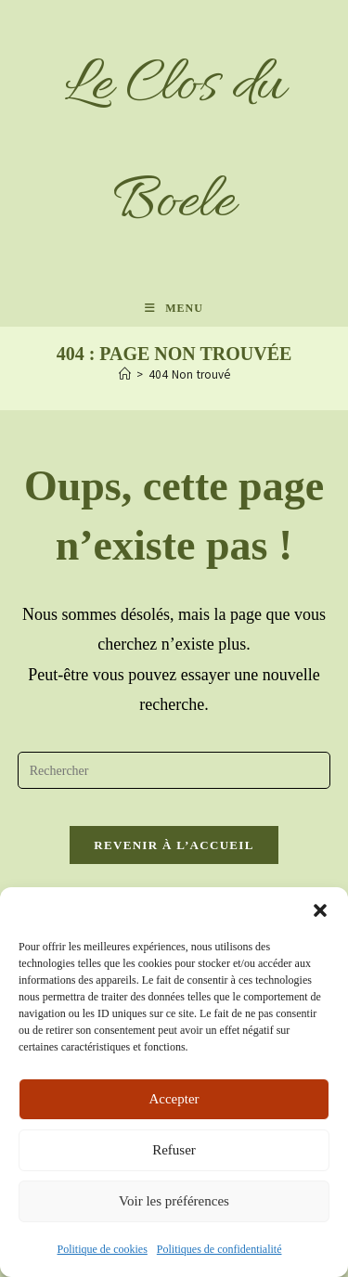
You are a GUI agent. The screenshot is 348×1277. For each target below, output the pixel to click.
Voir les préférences (174, 1200)
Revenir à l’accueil (173, 845)
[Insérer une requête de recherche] (174, 770)
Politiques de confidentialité (219, 1249)
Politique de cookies (103, 1249)
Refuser (174, 1149)
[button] (320, 910)
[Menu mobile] (174, 308)
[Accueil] (125, 375)
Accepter (173, 1098)
